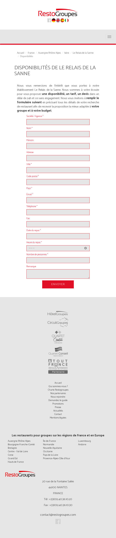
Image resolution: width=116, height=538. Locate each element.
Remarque (31, 266)
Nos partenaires (58, 393)
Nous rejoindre (58, 397)
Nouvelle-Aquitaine (52, 448)
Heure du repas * (34, 242)
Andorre (82, 445)
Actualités (58, 411)
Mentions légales (58, 418)
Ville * (29, 164)
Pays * (29, 188)
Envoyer (58, 284)
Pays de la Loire (50, 455)
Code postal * (32, 176)
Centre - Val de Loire (18, 452)
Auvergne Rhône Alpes (49, 53)
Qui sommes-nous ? (58, 386)
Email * (29, 194)
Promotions (58, 404)
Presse (58, 407)
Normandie (48, 445)
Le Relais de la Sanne (83, 53)
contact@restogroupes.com (58, 514)
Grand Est (13, 459)
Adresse (30, 152)
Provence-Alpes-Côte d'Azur (56, 459)
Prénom (30, 140)
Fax (28, 218)
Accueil (20, 53)
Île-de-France (49, 441)
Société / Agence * (34, 116)
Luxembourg (84, 441)
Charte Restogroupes (58, 390)
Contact (58, 414)
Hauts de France (16, 462)
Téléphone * (32, 206)
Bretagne (12, 448)
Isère (66, 53)
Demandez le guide (58, 400)
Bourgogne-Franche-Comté (21, 445)
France (31, 53)
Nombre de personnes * (37, 254)
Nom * (29, 128)
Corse (10, 455)
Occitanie (48, 452)
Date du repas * (33, 230)
